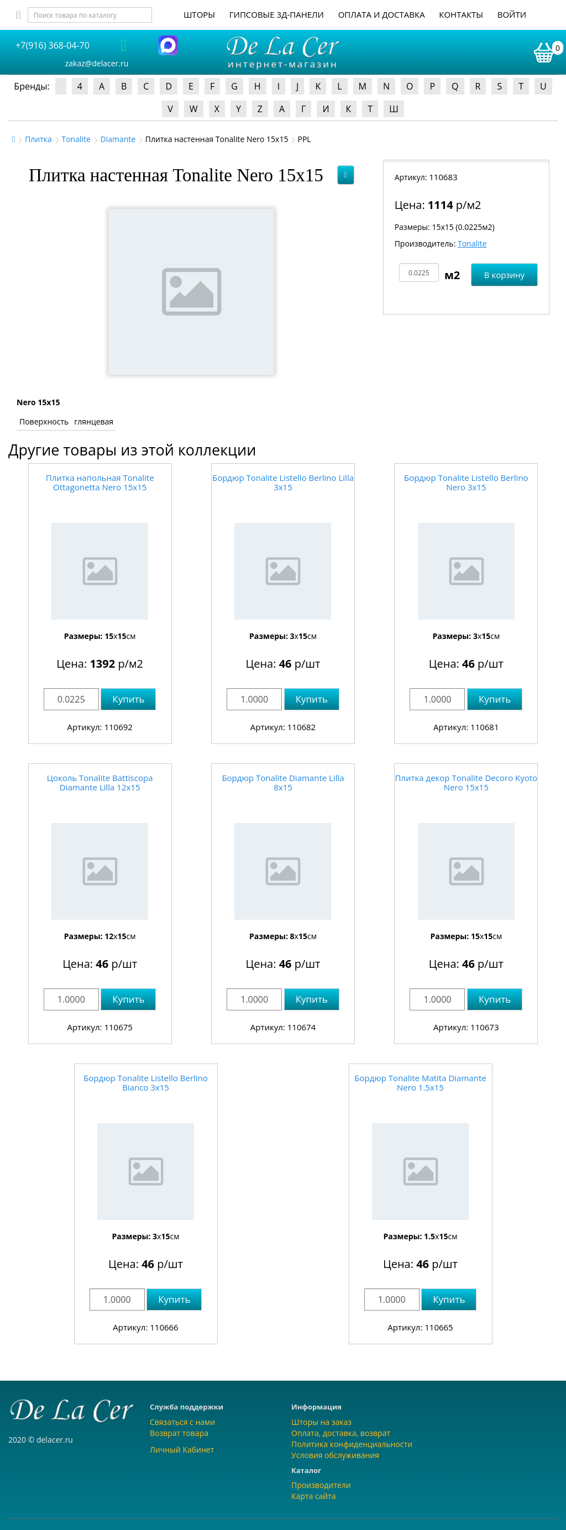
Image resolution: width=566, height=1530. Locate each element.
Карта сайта (313, 1496)
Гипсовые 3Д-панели (276, 14)
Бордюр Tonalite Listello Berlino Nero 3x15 (466, 482)
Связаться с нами (182, 1422)
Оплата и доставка (381, 14)
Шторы (199, 14)
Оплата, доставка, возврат (340, 1433)
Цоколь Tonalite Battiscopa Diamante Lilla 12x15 (100, 782)
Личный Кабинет (182, 1449)
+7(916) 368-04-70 (52, 45)
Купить (128, 699)
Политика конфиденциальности (351, 1444)
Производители (321, 1485)
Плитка (38, 139)
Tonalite (75, 139)
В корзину (504, 274)
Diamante (118, 139)
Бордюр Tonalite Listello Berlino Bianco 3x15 (145, 1082)
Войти (511, 14)
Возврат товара (179, 1433)
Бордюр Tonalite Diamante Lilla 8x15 (283, 782)
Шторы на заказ (321, 1422)
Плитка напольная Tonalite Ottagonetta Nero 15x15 (100, 482)
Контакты (461, 14)
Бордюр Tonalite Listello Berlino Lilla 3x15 (283, 482)
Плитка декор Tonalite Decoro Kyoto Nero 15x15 (466, 782)
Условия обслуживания (335, 1455)
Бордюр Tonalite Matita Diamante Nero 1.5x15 (420, 1082)
